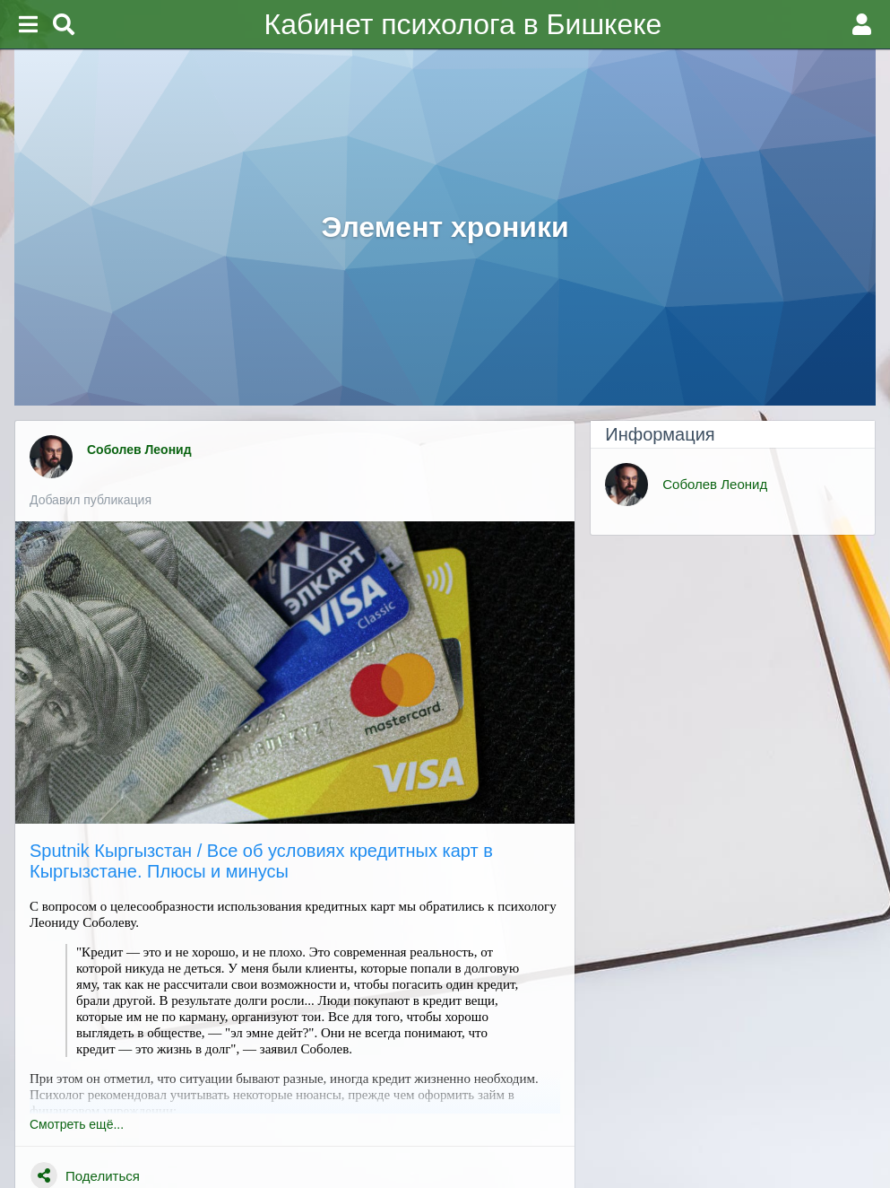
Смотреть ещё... (77, 1124)
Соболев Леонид (141, 449)
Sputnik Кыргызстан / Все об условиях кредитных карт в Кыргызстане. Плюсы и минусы (261, 861)
